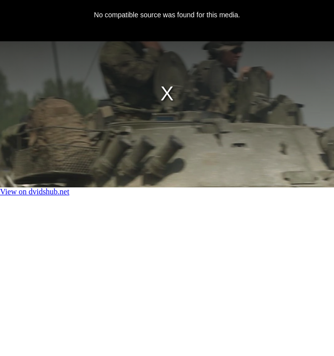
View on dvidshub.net (34, 191)
